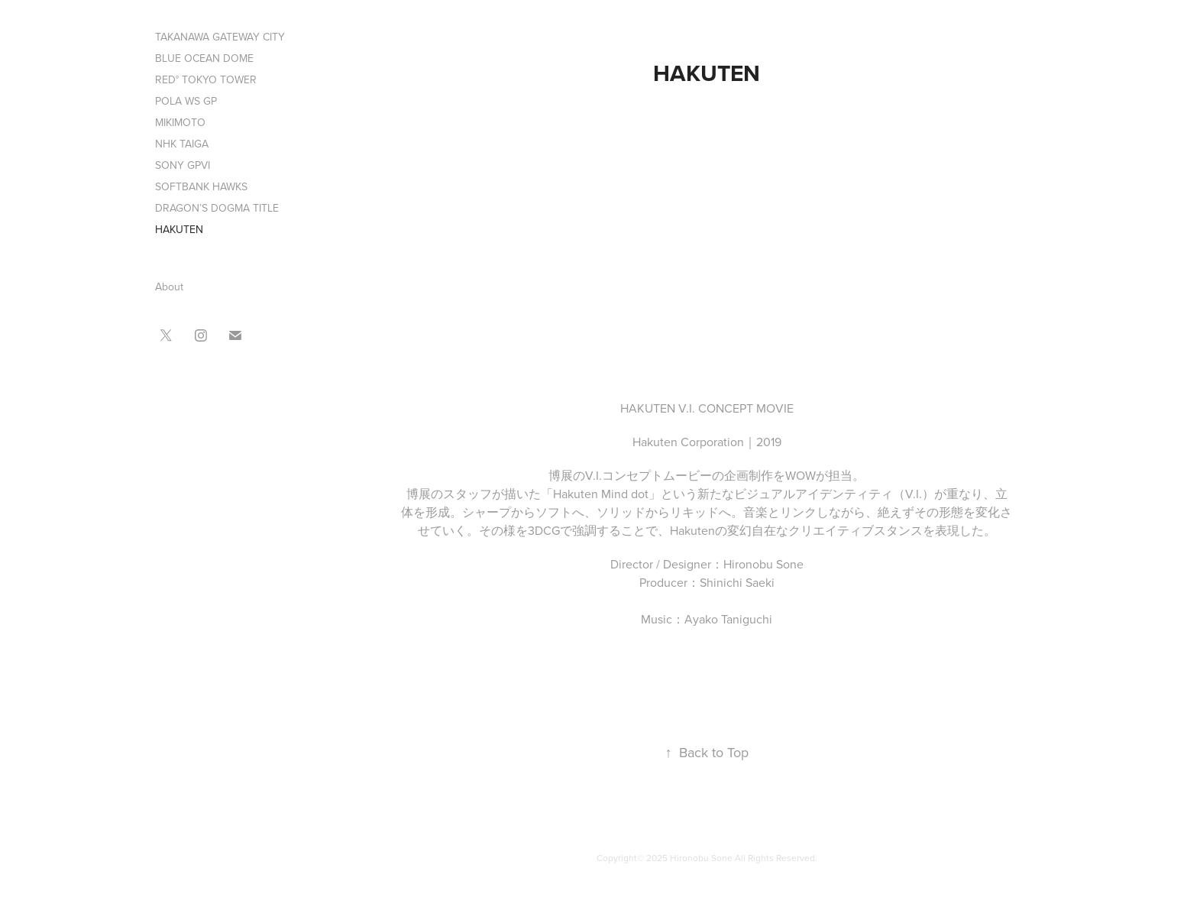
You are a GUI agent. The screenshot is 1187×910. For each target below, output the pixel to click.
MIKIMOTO (180, 122)
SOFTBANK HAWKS (201, 186)
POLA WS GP (186, 100)
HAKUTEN (179, 229)
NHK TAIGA (182, 143)
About (169, 286)
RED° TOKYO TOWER (206, 79)
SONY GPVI (182, 165)
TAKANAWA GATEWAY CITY (220, 36)
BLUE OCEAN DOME (204, 58)
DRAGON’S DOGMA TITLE (217, 207)
